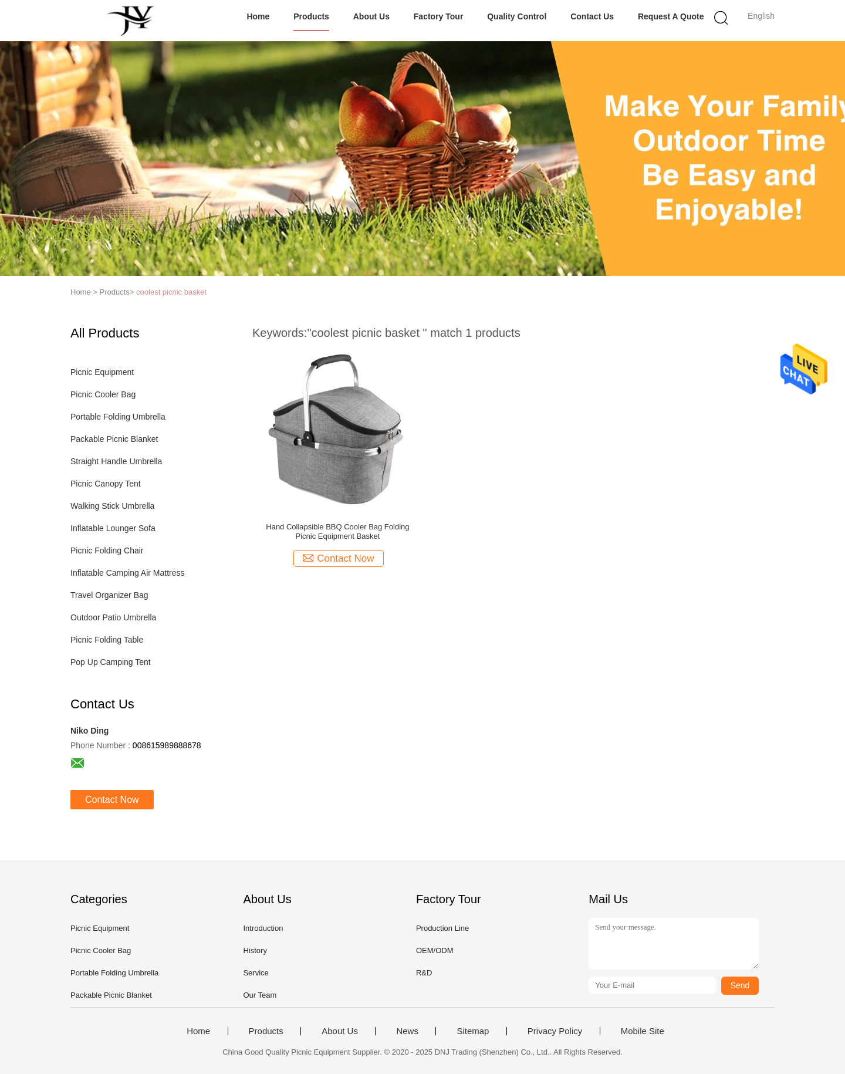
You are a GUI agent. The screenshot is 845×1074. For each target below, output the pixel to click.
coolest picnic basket (171, 292)
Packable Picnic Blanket (114, 439)
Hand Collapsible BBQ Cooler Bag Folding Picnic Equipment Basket (337, 531)
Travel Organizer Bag (109, 595)
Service (255, 972)
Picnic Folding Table (106, 639)
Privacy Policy (555, 1031)
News (407, 1031)
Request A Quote (671, 16)
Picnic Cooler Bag (103, 394)
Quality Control (516, 16)
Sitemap (473, 1031)
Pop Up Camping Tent (110, 662)
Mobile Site (642, 1031)
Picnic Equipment (102, 372)
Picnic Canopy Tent (105, 483)
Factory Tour (439, 16)
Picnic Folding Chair (107, 550)
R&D (424, 972)
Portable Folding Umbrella (117, 416)
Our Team (259, 995)
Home (257, 16)
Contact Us (592, 16)
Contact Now (112, 800)
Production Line (442, 928)
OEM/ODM (435, 950)
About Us (371, 16)
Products (311, 16)
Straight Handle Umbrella (116, 461)
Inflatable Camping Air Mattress (127, 572)
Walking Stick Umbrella (112, 506)
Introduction (263, 928)
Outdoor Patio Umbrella (113, 617)
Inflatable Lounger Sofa (113, 528)
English (761, 16)
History (254, 950)
